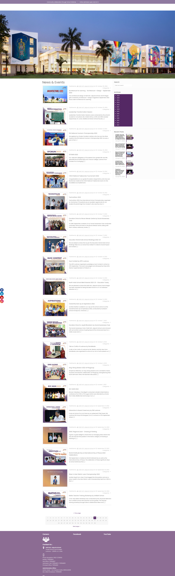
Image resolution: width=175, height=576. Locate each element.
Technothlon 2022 (75, 197)
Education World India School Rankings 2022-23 (85, 240)
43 (103, 520)
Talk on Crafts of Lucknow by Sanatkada (82, 346)
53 (81, 523)
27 (58, 520)
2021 (118, 107)
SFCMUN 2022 (73, 154)
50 (72, 523)
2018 (118, 114)
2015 (118, 120)
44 (106, 520)
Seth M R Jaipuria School (86, 86)
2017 (118, 116)
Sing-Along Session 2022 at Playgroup (81, 368)
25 (53, 520)
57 (92, 523)
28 (61, 520)
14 (83, 518)
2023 (118, 102)
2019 (118, 111)
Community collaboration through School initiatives (64, 2)
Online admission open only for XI (91, 2)
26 (56, 520)
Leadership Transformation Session (80, 112)
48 (67, 523)
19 (97, 518)
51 (75, 523)
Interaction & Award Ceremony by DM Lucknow (84, 410)
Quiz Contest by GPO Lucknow (79, 261)
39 (92, 520)
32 (72, 520)
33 (75, 520)
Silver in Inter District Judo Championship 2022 (84, 474)
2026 (118, 95)
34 (78, 520)
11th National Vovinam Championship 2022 (83, 133)
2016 (118, 118)
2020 (118, 109)
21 (103, 518)
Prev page (77, 513)
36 (83, 520)
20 (100, 518)
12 (78, 518)
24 (50, 520)
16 (89, 518)
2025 (118, 98)
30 (67, 520)
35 (81, 520)
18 (94, 518)
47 (64, 523)
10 (72, 518)
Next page (77, 526)
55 (86, 523)
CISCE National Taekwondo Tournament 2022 (84, 176)
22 (106, 518)
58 (95, 523)
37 (86, 520)
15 (86, 518)
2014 (118, 123)
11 (75, 518)
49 (70, 523)
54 (83, 523)
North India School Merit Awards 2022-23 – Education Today (89, 282)
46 (61, 523)
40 (95, 520)
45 (59, 523)
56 (89, 523)
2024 (118, 100)
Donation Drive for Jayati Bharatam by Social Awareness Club (89, 325)
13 (81, 518)
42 (100, 520)
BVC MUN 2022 (74, 389)
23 (47, 520)
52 (78, 523)
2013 (118, 125)
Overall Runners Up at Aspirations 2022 (82, 304)
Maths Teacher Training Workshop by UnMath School (86, 496)
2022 (118, 105)
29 (64, 520)
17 (92, 518)
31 (69, 520)
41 (97, 520)
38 (89, 520)
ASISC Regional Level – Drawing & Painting (83, 432)
